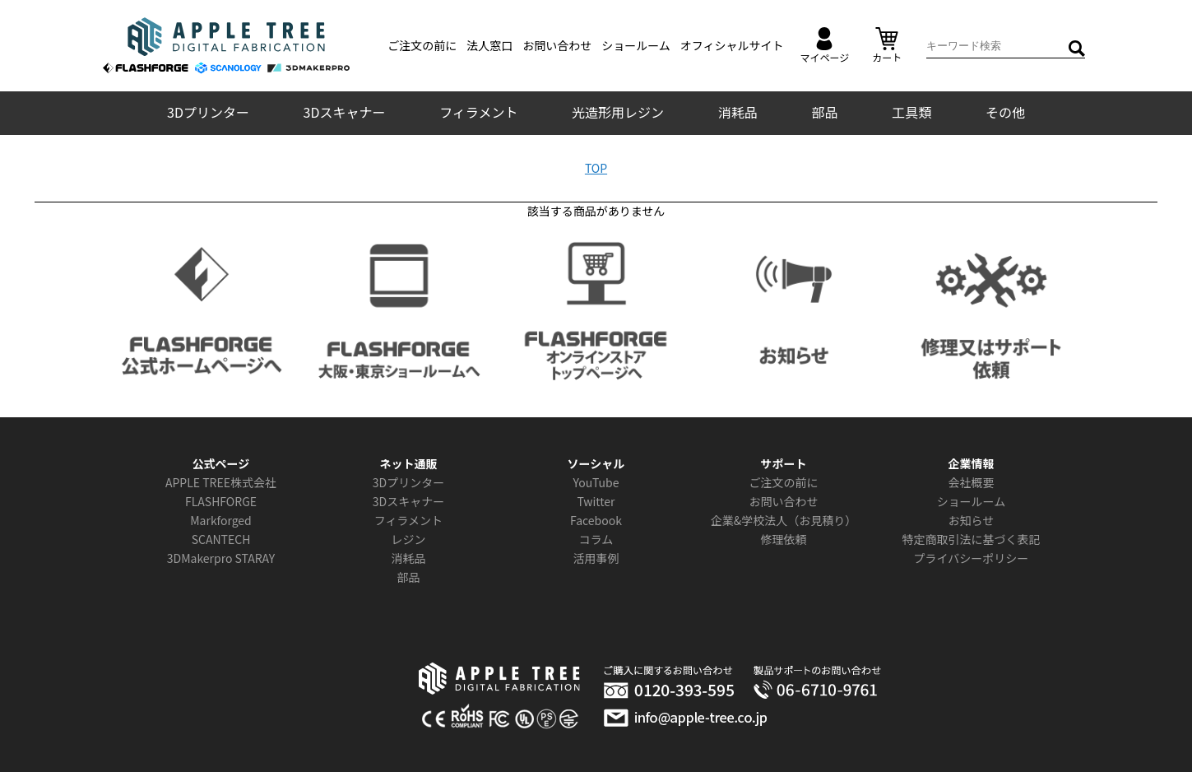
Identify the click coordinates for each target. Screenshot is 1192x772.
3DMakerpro (200, 558)
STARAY (255, 558)
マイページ (825, 45)
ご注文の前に (422, 45)
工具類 (911, 112)
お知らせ (971, 520)
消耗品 (738, 112)
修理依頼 (783, 539)
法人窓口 (489, 45)
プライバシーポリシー (971, 558)
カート (887, 45)
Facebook (596, 520)
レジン (408, 539)
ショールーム (635, 45)
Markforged (221, 520)
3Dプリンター (208, 112)
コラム (596, 539)
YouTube (596, 482)
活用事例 (596, 558)
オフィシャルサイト (732, 45)
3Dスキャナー (345, 112)
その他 (1005, 112)
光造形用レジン (618, 112)
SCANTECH (221, 539)
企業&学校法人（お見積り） (784, 520)
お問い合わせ (556, 45)
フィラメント (478, 112)
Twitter (596, 501)
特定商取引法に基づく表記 (971, 539)
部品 (824, 112)
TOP (596, 168)
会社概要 (971, 482)
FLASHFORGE (221, 501)
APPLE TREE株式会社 (220, 482)
